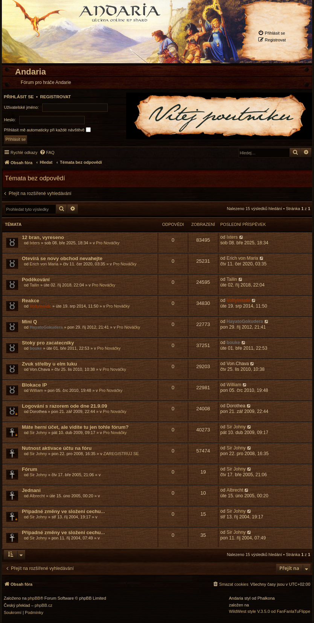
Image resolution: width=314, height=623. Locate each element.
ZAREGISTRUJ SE (121, 453)
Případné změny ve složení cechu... (63, 511)
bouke (36, 348)
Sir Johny (38, 432)
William (36, 390)
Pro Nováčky (107, 243)
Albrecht (37, 496)
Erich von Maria (44, 264)
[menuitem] (271, 33)
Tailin (34, 285)
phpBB (34, 598)
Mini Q (29, 321)
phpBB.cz (43, 605)
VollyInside (40, 306)
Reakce (30, 300)
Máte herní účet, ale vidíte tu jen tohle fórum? (75, 427)
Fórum (29, 469)
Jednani (31, 490)
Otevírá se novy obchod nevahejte (62, 258)
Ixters (35, 243)
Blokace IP (34, 385)
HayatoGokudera (46, 327)
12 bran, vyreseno (43, 237)
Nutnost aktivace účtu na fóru (56, 448)
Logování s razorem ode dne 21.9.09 (64, 406)
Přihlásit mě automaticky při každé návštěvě (47, 129)
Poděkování (36, 279)
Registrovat (55, 96)
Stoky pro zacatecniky (48, 343)
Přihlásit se (19, 96)
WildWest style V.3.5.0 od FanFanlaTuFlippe (269, 611)
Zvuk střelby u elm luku (49, 364)
